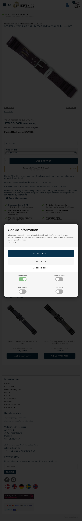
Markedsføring (59, 277)
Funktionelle (22, 290)
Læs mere (12, 242)
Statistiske (59, 290)
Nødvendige (22, 277)
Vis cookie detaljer (41, 268)
